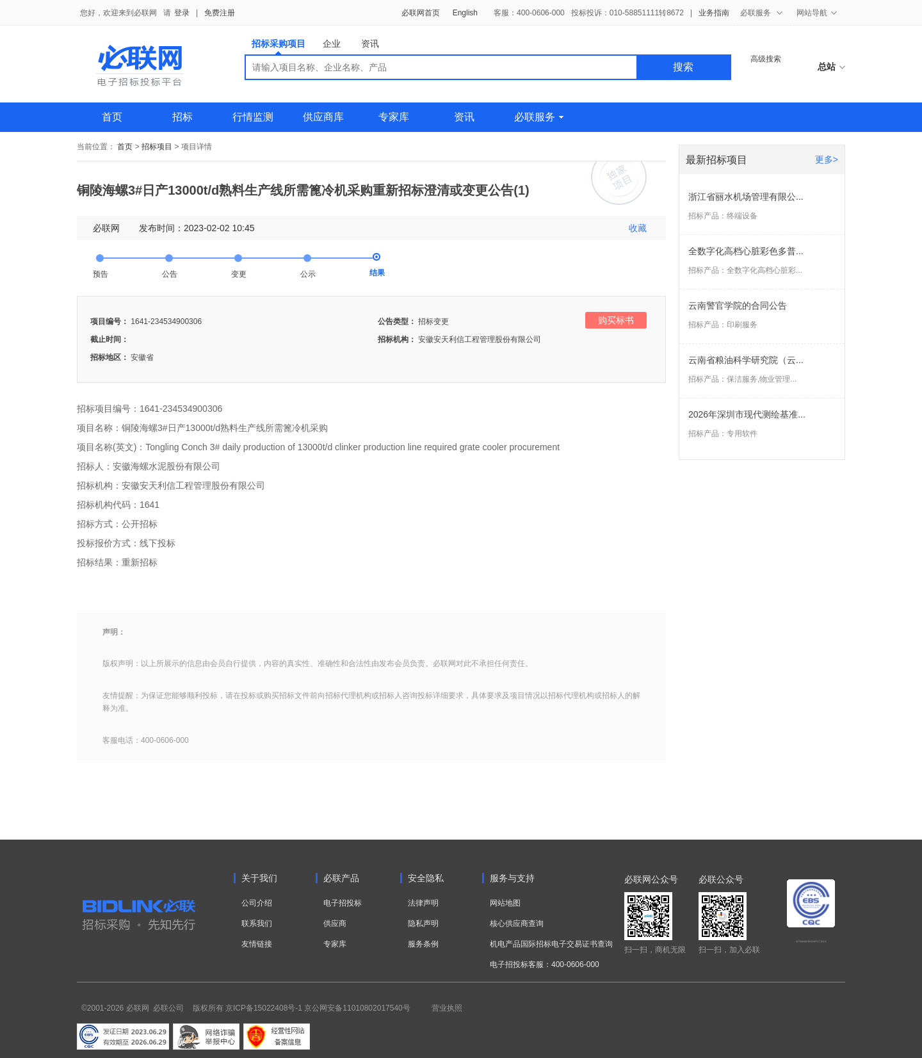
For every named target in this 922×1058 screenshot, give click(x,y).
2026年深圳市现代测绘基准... (746, 414)
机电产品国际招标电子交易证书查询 (551, 944)
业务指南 (714, 12)
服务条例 (423, 944)
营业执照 (447, 1008)
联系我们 (256, 923)
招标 (182, 116)
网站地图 (505, 903)
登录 (182, 12)
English (465, 12)
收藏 (638, 228)
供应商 (334, 923)
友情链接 (256, 944)
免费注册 (219, 12)
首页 (112, 116)
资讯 (370, 43)
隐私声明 (423, 923)
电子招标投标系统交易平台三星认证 (811, 941)
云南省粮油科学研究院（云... (746, 360)
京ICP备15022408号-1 (263, 1008)
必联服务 (538, 116)
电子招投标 (342, 903)
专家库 (393, 116)
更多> (826, 159)
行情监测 (252, 116)
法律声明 (423, 903)
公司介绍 (256, 903)
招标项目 (157, 146)
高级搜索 (765, 58)
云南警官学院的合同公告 (737, 305)
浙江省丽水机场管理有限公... (746, 196)
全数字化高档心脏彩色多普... (746, 251)
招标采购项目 (278, 46)
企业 (332, 43)
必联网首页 (420, 12)
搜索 (683, 66)
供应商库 (323, 116)
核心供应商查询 (517, 923)
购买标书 (616, 320)
